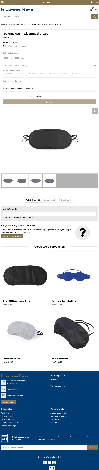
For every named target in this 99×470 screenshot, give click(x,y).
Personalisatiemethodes (10, 423)
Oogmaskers (31, 24)
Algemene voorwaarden (59, 413)
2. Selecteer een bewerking (15, 65)
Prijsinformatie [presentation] (33, 200)
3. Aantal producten (12, 81)
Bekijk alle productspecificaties (15, 46)
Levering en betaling (8, 416)
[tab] (33, 200)
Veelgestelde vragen (57, 386)
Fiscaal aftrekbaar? (8, 420)
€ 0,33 (8, 304)
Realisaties (5, 413)
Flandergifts (47, 2)
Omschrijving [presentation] (50, 200)
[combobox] (46, 16)
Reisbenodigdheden (18, 24)
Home (3, 24)
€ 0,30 (8, 362)
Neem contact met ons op (12, 236)
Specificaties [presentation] (67, 200)
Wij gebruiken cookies (58, 416)
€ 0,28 (57, 362)
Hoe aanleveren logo (8, 426)
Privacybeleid (55, 420)
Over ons (53, 380)
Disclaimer (54, 423)
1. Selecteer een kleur (12, 53)
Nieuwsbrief (54, 383)
